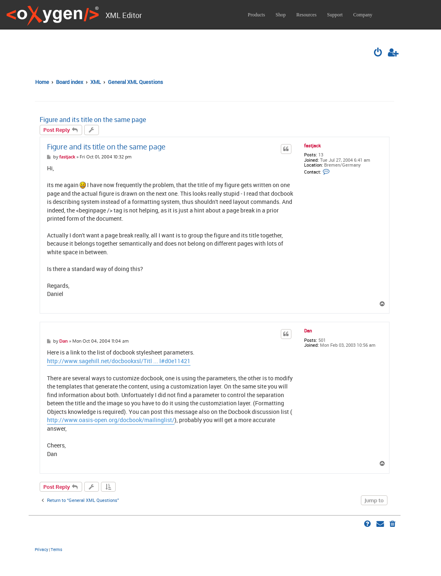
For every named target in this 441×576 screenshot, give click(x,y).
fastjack (312, 146)
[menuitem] (378, 53)
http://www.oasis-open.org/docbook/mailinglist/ (111, 420)
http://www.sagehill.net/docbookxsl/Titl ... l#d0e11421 (118, 361)
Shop (280, 15)
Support (335, 15)
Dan (308, 331)
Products (256, 15)
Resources (306, 15)
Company (362, 15)
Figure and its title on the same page (93, 119)
